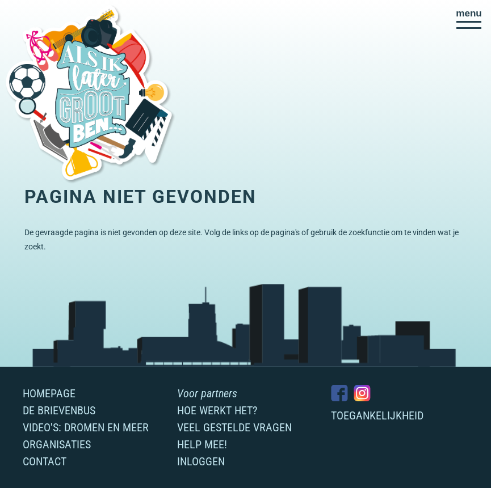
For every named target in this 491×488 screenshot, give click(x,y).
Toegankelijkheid (377, 415)
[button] (469, 18)
